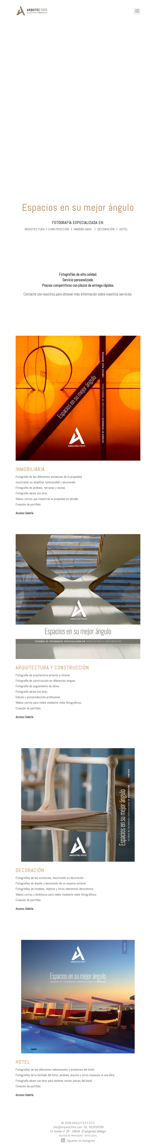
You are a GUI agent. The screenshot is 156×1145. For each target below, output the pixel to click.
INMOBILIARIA (83, 229)
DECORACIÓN (106, 229)
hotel (123, 229)
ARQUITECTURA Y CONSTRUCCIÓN (47, 229)
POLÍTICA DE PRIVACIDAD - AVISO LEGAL (78, 1135)
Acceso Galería (24, 513)
